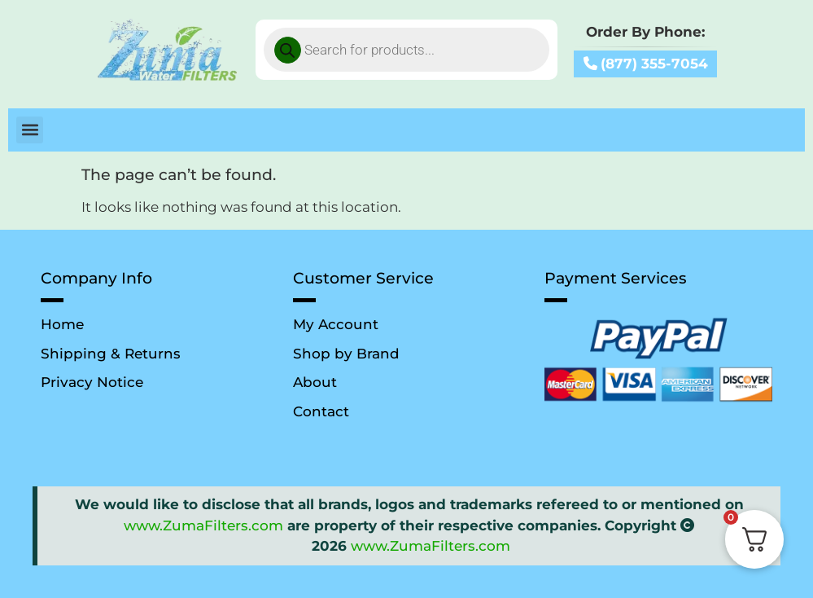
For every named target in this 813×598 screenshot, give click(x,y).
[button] (29, 130)
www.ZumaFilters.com (203, 525)
